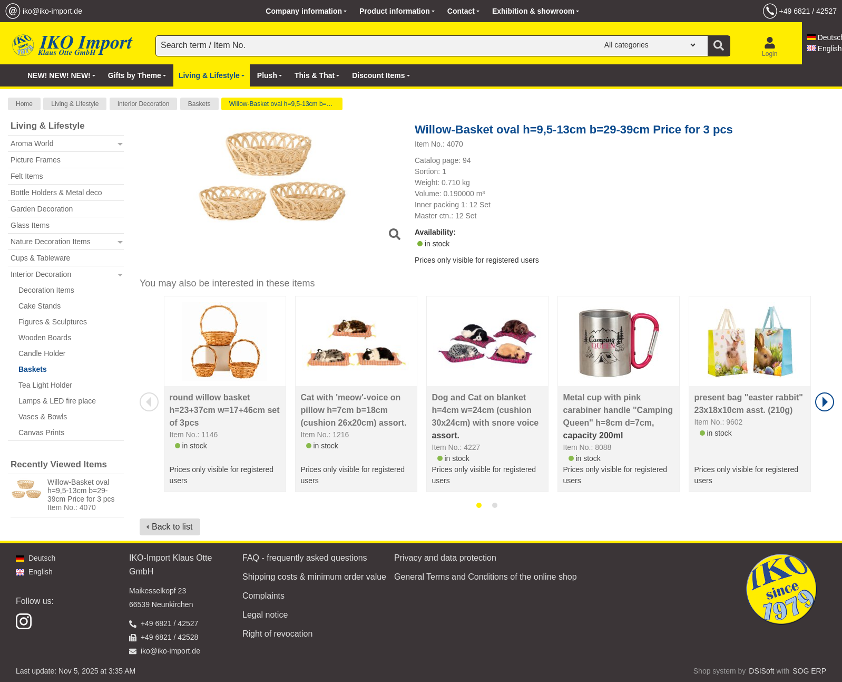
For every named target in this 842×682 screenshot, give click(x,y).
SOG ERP (809, 671)
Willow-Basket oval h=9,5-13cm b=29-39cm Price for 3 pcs (81, 490)
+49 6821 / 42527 (808, 11)
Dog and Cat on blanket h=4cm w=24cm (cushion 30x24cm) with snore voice (485, 410)
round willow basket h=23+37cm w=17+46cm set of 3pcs (225, 410)
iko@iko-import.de (52, 11)
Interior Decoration (144, 104)
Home (24, 104)
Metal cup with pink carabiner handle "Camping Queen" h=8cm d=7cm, (618, 410)
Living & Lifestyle (75, 104)
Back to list (172, 526)
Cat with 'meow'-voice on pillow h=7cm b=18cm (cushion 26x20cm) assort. (354, 410)
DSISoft (761, 671)
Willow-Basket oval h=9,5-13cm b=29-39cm (285, 104)
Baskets (199, 104)
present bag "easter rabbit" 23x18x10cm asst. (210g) (748, 404)
